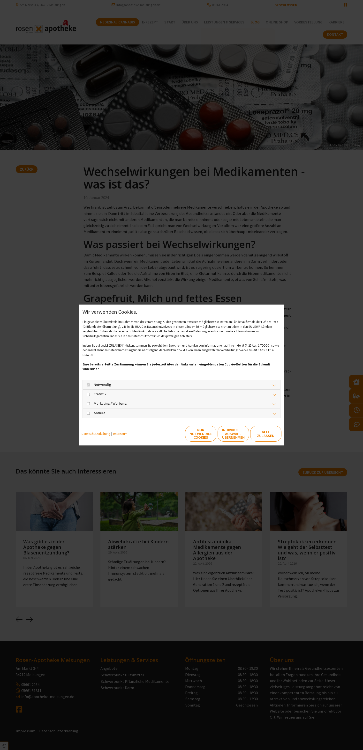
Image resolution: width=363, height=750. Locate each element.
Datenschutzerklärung (96, 434)
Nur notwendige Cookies (167, 434)
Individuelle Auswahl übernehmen (213, 434)
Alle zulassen (259, 433)
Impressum (120, 434)
